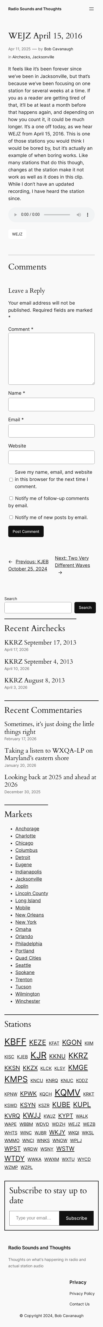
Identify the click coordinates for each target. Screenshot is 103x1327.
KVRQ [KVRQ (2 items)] (12, 1115)
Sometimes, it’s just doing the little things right (49, 728)
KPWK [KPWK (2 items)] (28, 1093)
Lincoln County (31, 893)
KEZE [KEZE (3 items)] (37, 1042)
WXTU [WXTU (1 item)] (68, 1159)
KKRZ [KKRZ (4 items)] (78, 1055)
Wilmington (27, 994)
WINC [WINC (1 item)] (26, 1132)
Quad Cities (28, 958)
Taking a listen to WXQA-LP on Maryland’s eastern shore (48, 754)
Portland (24, 951)
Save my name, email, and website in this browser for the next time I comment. (53, 479)
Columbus (26, 850)
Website (17, 446)
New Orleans (29, 915)
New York (26, 922)
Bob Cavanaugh (58, 48)
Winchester (27, 1001)
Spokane (25, 972)
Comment (21, 329)
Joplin (21, 886)
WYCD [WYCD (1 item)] (84, 1159)
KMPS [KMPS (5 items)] (16, 1079)
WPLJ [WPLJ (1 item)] (76, 1140)
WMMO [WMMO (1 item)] (12, 1140)
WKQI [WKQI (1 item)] (73, 1132)
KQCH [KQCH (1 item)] (46, 1094)
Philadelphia (28, 943)
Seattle (23, 965)
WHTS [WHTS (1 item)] (10, 1132)
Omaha (23, 929)
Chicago (24, 843)
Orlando (24, 936)
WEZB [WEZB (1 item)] (89, 1124)
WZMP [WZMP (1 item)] (11, 1167)
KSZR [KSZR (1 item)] (43, 1105)
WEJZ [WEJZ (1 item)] (74, 1124)
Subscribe (76, 1218)
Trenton (23, 979)
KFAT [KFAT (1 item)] (54, 1043)
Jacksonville (43, 56)
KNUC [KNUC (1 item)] (67, 1080)
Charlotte (25, 836)
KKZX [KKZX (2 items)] (30, 1067)
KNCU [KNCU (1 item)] (36, 1080)
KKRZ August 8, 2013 (34, 680)
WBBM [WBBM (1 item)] (26, 1124)
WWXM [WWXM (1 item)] (51, 1159)
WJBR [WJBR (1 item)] (40, 1132)
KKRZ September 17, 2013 (40, 643)
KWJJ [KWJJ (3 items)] (32, 1115)
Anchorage (27, 828)
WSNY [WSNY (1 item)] (47, 1149)
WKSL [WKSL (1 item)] (88, 1132)
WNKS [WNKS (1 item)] (43, 1140)
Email (16, 419)
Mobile (22, 907)
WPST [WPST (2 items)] (12, 1148)
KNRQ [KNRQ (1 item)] (52, 1080)
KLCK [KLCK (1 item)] (46, 1068)
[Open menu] (91, 9)
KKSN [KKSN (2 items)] (12, 1067)
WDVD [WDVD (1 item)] (42, 1124)
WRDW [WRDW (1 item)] (30, 1149)
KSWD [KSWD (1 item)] (10, 1105)
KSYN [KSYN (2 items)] (28, 1104)
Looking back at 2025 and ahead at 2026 (50, 781)
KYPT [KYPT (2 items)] (65, 1115)
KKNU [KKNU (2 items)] (57, 1056)
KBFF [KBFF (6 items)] (15, 1041)
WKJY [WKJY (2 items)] (57, 1132)
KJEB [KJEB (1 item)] (22, 1056)
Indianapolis (28, 872)
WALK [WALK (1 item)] (82, 1116)
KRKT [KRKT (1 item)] (88, 1094)
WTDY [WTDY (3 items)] (14, 1158)
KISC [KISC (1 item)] (9, 1056)
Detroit (22, 857)
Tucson (23, 987)
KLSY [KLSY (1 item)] (59, 1068)
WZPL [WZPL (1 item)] (27, 1167)
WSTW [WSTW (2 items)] (65, 1148)
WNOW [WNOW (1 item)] (59, 1140)
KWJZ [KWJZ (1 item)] (49, 1116)
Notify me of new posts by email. (51, 517)
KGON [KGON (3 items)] (72, 1042)
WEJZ (17, 234)
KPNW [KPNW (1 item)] (10, 1094)
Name (16, 393)
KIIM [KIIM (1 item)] (89, 1043)
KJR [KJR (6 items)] (38, 1055)
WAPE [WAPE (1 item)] (10, 1124)
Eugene (23, 864)
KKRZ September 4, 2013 (38, 662)
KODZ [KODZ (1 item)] (82, 1080)
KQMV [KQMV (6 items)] (67, 1092)
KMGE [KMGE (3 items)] (78, 1067)
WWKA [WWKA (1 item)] (34, 1159)
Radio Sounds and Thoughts (35, 8)
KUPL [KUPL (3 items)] (82, 1104)
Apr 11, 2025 (19, 48)
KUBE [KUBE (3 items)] (61, 1104)
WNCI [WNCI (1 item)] (28, 1140)
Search (10, 598)
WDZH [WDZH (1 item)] (58, 1124)
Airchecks (21, 56)
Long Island (28, 900)
